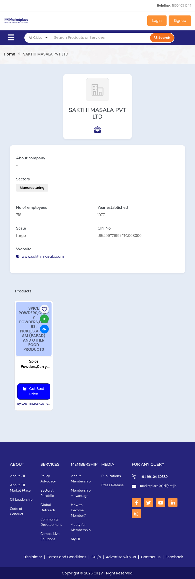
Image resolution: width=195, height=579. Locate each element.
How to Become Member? (78, 510)
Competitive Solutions (49, 536)
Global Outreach (47, 507)
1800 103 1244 (181, 5)
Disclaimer (32, 556)
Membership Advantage (81, 493)
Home (9, 54)
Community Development (51, 522)
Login (157, 20)
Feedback (174, 556)
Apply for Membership (81, 527)
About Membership (81, 479)
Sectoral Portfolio (47, 493)
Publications (111, 476)
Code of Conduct (16, 511)
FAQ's (96, 556)
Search (162, 37)
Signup (180, 20)
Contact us (151, 556)
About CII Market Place (20, 488)
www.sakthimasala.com (40, 256)
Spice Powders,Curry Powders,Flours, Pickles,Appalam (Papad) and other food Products (34, 364)
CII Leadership (21, 499)
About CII (17, 476)
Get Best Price (33, 391)
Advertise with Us (121, 556)
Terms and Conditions (66, 556)
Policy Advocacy (48, 479)
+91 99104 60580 (154, 477)
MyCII (75, 539)
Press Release (112, 485)
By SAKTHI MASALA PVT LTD (36, 404)
